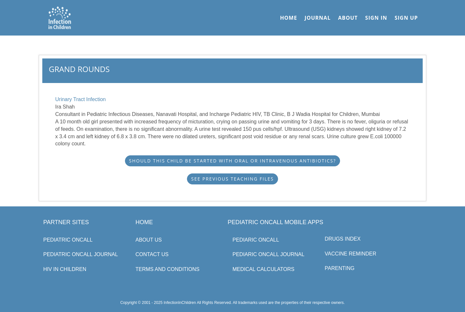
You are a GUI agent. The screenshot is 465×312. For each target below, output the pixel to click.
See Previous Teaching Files (232, 179)
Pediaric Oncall (255, 240)
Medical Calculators (263, 269)
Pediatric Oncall (68, 240)
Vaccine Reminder (351, 253)
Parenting (340, 268)
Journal (318, 17)
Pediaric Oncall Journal (268, 254)
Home (288, 17)
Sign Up (406, 17)
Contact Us (152, 254)
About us (149, 240)
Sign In (376, 17)
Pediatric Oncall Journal (80, 254)
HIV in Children (64, 269)
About (348, 17)
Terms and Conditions (168, 269)
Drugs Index (343, 239)
